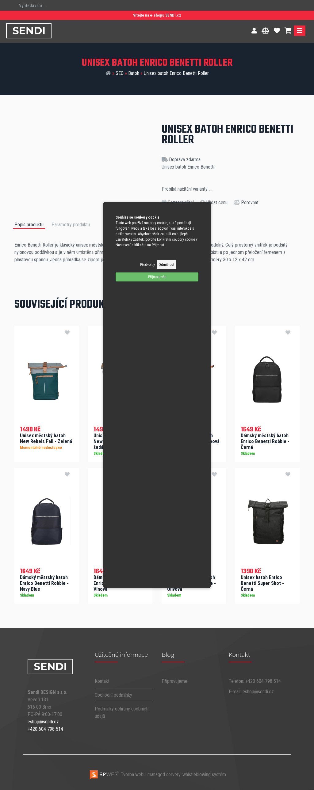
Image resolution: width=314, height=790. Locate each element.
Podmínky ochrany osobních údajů (121, 711)
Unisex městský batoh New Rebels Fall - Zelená (46, 438)
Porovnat (246, 202)
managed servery (164, 774)
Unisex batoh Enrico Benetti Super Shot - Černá (262, 582)
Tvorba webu (117, 774)
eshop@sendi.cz (43, 721)
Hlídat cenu (214, 202)
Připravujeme (174, 680)
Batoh (133, 73)
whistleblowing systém (204, 774)
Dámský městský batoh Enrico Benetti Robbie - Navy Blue (44, 582)
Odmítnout (166, 264)
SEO (120, 73)
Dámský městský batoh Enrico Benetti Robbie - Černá (265, 440)
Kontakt (102, 680)
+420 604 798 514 (45, 728)
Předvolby (147, 264)
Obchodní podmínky (113, 694)
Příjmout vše (157, 276)
